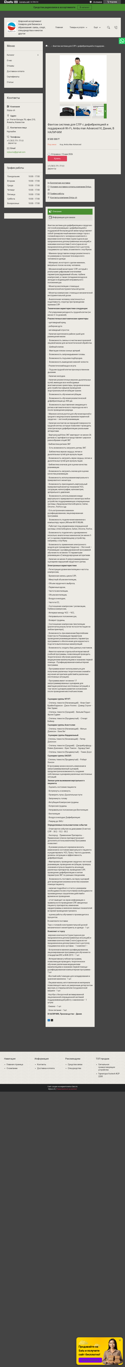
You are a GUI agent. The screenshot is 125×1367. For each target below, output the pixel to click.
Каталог (10, 55)
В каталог (85, 7)
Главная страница (15, 1064)
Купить (57, 158)
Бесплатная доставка (60, 183)
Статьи (10, 82)
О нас (9, 60)
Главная (59, 27)
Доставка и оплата (15, 71)
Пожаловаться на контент (66, 1089)
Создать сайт (24, 2)
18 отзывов (97, 2)
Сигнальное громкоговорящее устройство (106, 1067)
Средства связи (75, 1064)
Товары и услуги (77, 27)
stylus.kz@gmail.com (16, 152)
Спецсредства (74, 1068)
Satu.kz (75, 1087)
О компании (12, 1068)
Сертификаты (13, 77)
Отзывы (10, 66)
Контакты (41, 1064)
